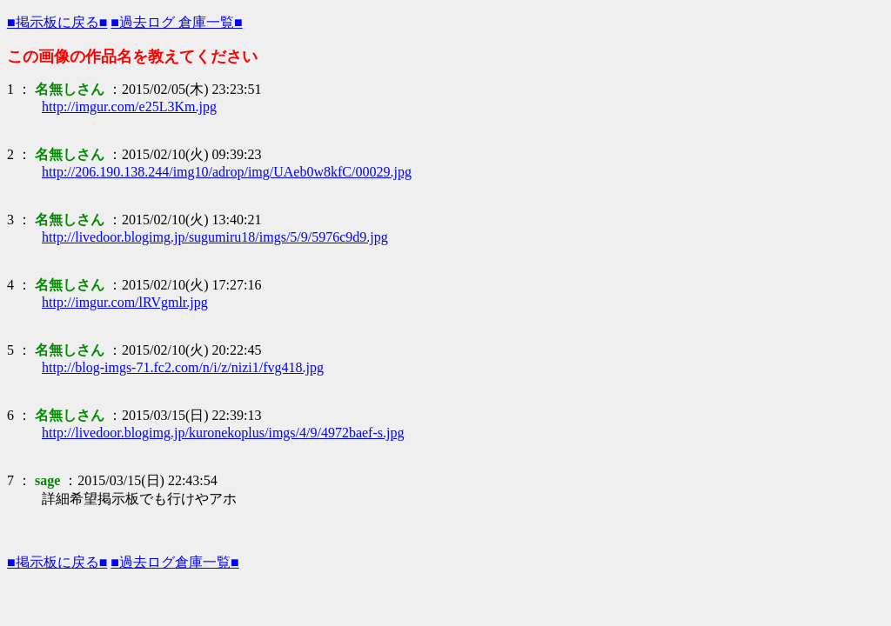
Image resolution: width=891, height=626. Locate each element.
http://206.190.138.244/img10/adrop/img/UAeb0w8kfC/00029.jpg (227, 171)
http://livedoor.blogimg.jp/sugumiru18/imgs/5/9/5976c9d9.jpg (215, 237)
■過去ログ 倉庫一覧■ (176, 22)
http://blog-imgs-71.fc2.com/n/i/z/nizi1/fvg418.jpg (183, 367)
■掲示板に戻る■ (57, 22)
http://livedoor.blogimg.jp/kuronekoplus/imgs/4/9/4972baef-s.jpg (223, 432)
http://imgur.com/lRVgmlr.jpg (125, 302)
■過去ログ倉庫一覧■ (174, 562)
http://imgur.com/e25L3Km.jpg (129, 106)
